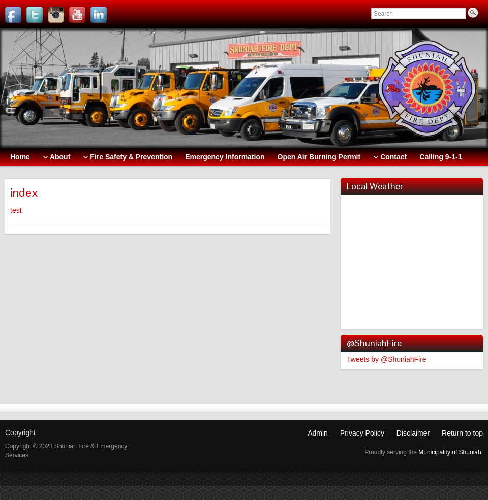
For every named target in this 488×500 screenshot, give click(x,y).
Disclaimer (413, 433)
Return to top (462, 433)
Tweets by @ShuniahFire (386, 359)
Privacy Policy (362, 433)
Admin (318, 433)
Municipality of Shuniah (449, 452)
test (16, 210)
